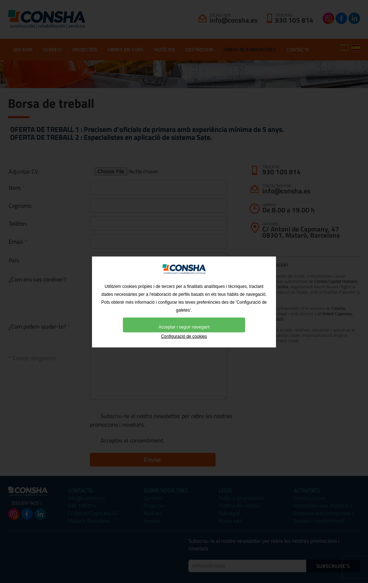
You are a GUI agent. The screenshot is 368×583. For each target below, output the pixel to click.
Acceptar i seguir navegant (184, 337)
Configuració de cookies (184, 346)
